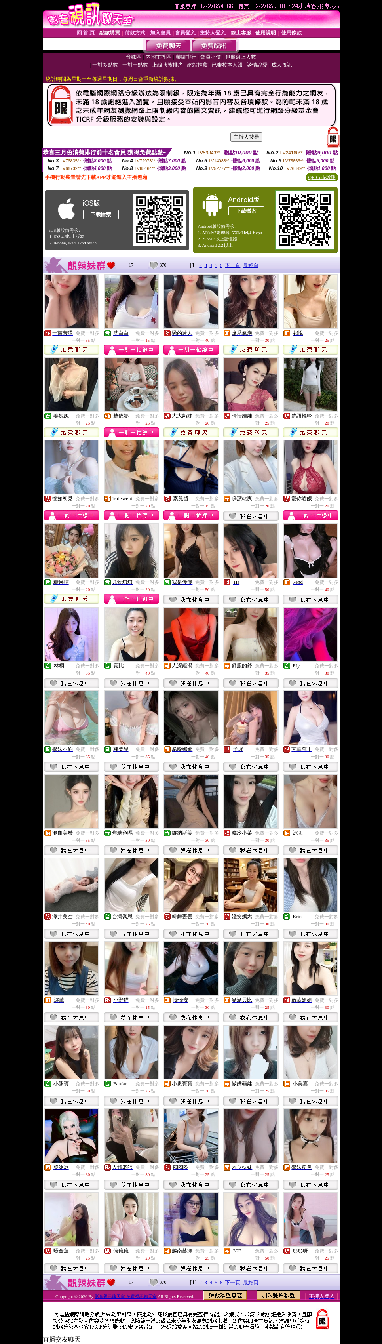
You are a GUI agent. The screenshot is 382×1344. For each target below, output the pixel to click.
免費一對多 (87, 333)
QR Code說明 (322, 177)
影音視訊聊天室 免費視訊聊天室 (126, 1296)
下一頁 (232, 265)
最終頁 (250, 265)
